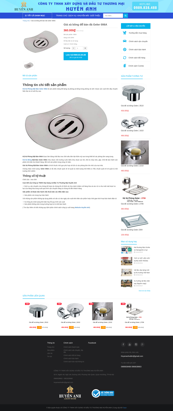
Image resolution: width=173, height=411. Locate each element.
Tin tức (49, 356)
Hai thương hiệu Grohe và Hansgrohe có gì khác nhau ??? (142, 248)
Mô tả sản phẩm (30, 75)
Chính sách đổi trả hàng (72, 355)
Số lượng (67, 48)
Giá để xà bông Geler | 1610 (132, 131)
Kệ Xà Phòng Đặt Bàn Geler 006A (35, 89)
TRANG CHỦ (61, 16)
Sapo (125, 408)
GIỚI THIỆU (95, 16)
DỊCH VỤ (72, 16)
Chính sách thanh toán (71, 347)
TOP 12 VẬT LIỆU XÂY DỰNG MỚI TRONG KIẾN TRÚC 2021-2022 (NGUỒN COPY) (142, 259)
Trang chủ (26, 21)
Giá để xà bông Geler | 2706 (132, 204)
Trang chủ (50, 347)
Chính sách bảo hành (71, 358)
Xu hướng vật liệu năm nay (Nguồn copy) (142, 282)
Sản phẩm (50, 350)
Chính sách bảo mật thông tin (74, 361)
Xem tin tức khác (144, 291)
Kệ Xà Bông (27, 160)
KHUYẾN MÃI (83, 16)
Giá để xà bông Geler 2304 (132, 230)
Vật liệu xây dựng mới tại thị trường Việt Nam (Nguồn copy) (142, 271)
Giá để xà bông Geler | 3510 (132, 106)
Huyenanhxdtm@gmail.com (132, 356)
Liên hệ (49, 353)
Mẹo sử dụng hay (129, 242)
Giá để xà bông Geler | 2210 (132, 166)
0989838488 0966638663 (131, 367)
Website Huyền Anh (82, 207)
